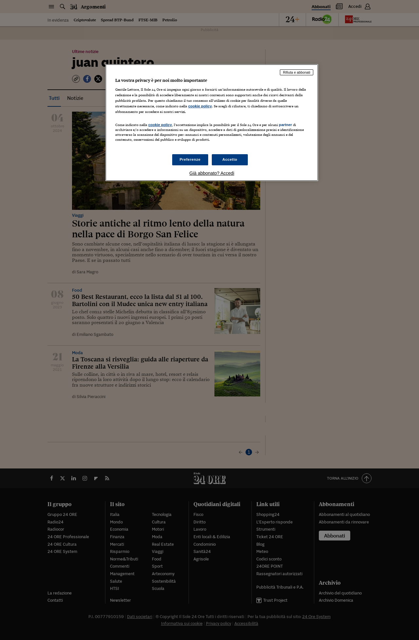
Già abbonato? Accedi (212, 173)
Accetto (229, 159)
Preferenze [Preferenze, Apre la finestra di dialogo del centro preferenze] (190, 159)
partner (285, 125)
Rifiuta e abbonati (296, 72)
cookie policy (200, 106)
